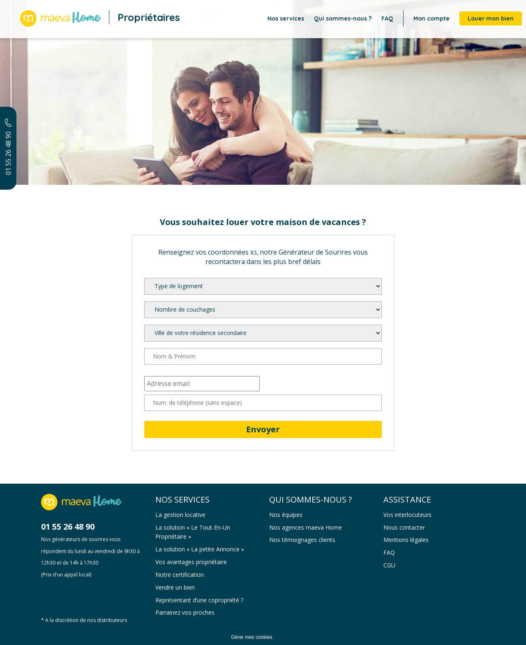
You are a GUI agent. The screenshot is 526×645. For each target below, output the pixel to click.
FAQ (387, 18)
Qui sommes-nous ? (342, 18)
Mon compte (431, 18)
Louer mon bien (491, 18)
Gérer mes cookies (251, 637)
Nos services (286, 18)
